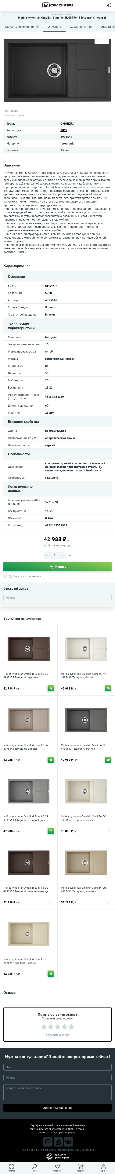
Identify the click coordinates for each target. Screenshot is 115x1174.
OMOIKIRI (67, 123)
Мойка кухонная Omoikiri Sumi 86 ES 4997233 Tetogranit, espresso (25, 675)
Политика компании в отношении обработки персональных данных (57, 1149)
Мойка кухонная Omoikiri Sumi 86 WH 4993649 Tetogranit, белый (83, 675)
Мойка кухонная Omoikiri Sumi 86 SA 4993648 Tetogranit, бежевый (25, 746)
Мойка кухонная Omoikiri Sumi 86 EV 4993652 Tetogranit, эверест (83, 818)
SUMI (63, 130)
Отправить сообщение (57, 1108)
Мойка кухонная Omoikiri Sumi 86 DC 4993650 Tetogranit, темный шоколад (25, 889)
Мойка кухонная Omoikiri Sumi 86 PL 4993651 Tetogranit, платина (83, 746)
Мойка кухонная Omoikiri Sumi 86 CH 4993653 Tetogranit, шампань (83, 889)
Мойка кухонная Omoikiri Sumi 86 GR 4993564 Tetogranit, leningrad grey (25, 818)
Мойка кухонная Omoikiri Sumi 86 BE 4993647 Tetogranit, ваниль (25, 960)
